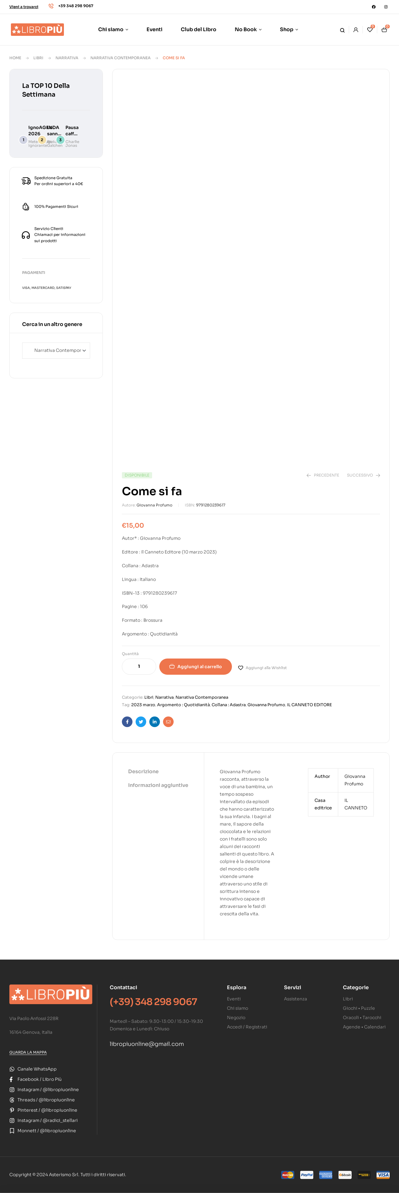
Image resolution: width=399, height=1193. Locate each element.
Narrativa (66, 57)
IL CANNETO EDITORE (309, 704)
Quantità (130, 653)
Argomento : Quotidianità (183, 704)
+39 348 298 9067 (75, 5)
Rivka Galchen (55, 143)
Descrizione (143, 771)
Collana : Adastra (229, 704)
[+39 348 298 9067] (51, 5)
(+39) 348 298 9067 (153, 1002)
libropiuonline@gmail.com (147, 1044)
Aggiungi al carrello (199, 666)
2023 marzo (143, 704)
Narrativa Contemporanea (120, 57)
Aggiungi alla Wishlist (266, 667)
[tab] (158, 772)
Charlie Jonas (72, 143)
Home (15, 57)
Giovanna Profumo (154, 505)
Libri (38, 57)
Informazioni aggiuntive (158, 785)
